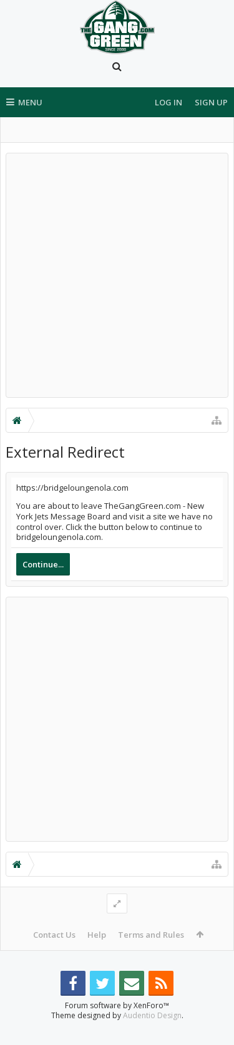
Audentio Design (152, 1035)
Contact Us (54, 934)
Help (96, 934)
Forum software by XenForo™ (117, 1025)
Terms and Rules (151, 934)
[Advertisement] (117, 275)
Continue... (43, 564)
